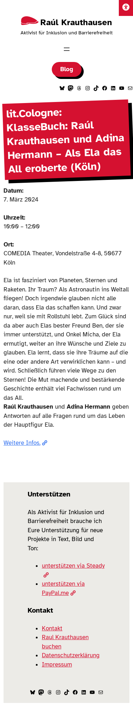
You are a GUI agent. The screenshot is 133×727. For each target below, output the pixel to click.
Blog (66, 69)
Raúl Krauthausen (76, 22)
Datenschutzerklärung (71, 655)
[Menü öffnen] (66, 49)
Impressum (57, 664)
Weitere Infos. (26, 443)
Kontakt (52, 628)
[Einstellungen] (126, 8)
